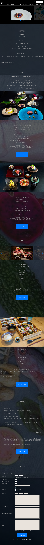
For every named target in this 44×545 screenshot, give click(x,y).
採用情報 (41, 4)
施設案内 (12, 4)
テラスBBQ (19, 489)
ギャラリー (22, 4)
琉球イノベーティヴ (20, 488)
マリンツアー (31, 4)
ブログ (26, 4)
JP (31, 1)
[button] (20, 20)
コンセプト (7, 4)
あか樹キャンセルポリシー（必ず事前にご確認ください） (22, 539)
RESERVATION (39, 1)
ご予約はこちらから (22, 154)
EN (34, 1)
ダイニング (17, 4)
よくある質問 (36, 4)
